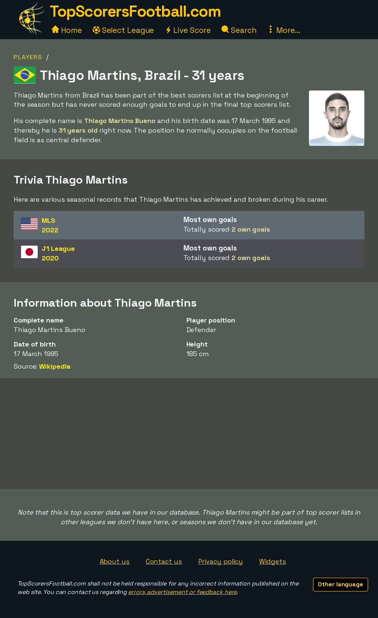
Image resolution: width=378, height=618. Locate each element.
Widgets (272, 561)
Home (67, 30)
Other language (340, 584)
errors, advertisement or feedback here (182, 592)
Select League (123, 30)
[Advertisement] (189, 433)
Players (28, 57)
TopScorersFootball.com (135, 11)
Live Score (188, 30)
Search (238, 30)
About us (115, 561)
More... (283, 30)
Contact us (164, 561)
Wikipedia (55, 366)
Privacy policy (220, 561)
